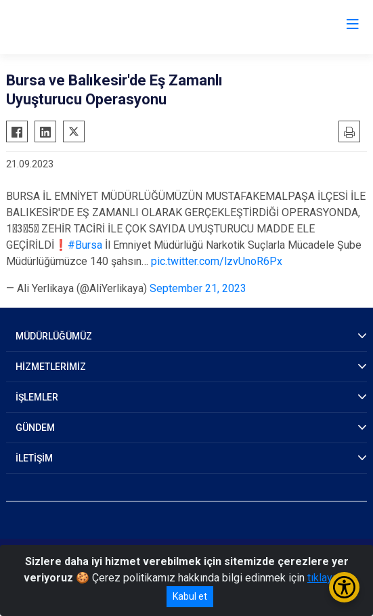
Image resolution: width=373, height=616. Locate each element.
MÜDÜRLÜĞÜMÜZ (54, 336)
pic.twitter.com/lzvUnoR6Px (216, 261)
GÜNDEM (35, 427)
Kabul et (190, 596)
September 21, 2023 (198, 288)
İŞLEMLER (37, 397)
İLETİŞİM (34, 458)
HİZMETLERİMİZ (51, 366)
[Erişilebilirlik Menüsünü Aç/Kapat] (344, 587)
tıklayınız (328, 577)
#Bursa (85, 245)
